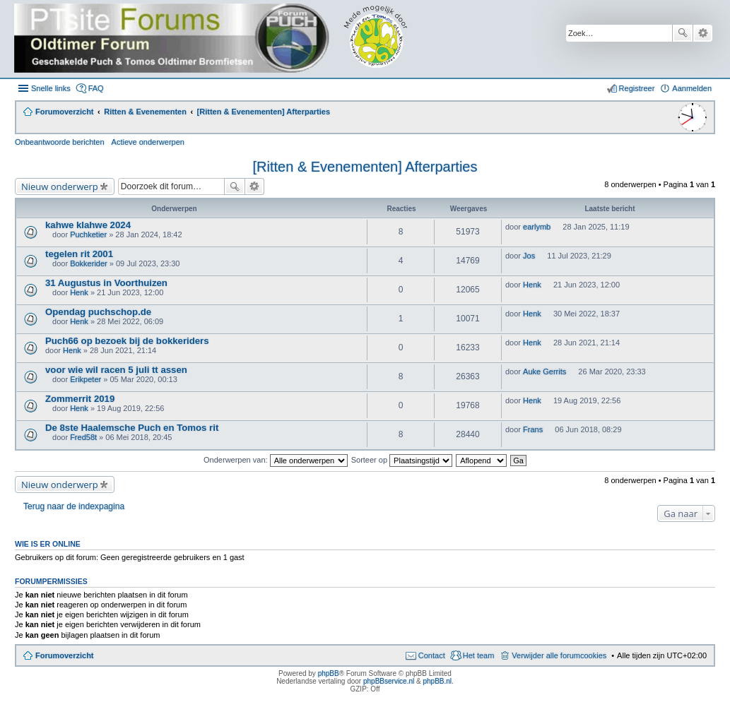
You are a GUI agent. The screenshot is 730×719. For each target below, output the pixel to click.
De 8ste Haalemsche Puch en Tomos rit (131, 427)
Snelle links (51, 88)
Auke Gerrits (544, 371)
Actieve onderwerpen (148, 142)
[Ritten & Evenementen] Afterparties (365, 166)
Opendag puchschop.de (98, 312)
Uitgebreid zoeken (702, 33)
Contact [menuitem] (431, 655)
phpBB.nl (437, 681)
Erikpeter (85, 379)
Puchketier (88, 234)
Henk (79, 292)
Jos (529, 255)
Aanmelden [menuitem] (692, 88)
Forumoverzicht (64, 655)
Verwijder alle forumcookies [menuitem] (559, 655)
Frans (533, 429)
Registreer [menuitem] (637, 88)
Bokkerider (88, 263)
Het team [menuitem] (479, 655)
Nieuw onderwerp (59, 186)
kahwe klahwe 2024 (88, 225)
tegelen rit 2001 (79, 254)
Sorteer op (401, 460)
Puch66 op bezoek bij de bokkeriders (127, 340)
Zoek (682, 33)
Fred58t (83, 437)
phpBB (328, 673)
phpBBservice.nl (388, 681)
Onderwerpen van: (276, 460)
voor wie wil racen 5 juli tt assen (116, 369)
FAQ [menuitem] (96, 88)
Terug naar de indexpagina (73, 506)
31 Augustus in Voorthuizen (106, 283)
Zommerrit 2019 (79, 398)
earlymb (537, 226)
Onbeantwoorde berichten (60, 142)
